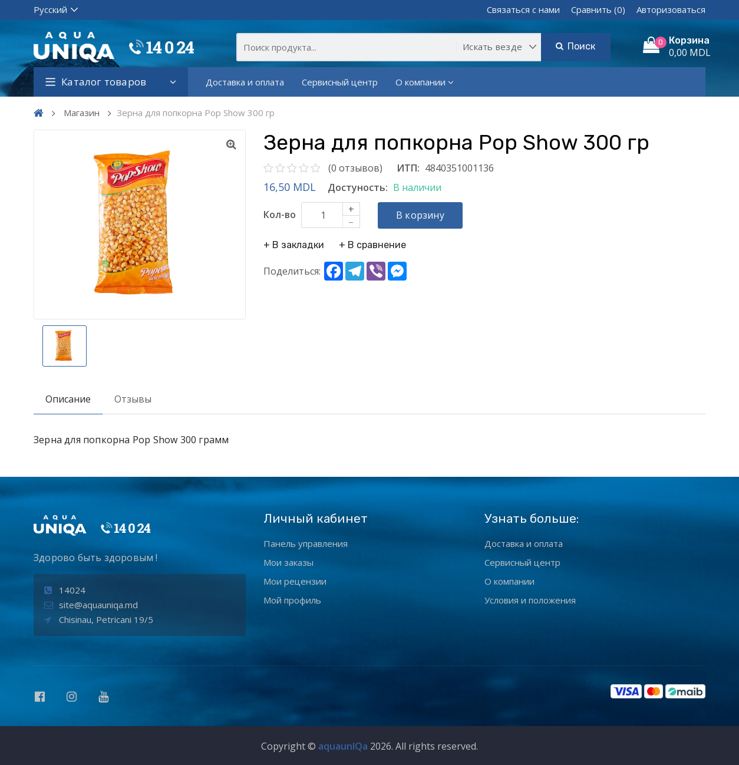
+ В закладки (293, 244)
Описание (68, 399)
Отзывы (132, 399)
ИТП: (408, 167)
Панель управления (305, 543)
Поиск (575, 46)
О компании (424, 82)
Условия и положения (530, 600)
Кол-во (279, 214)
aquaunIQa (343, 746)
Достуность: (358, 187)
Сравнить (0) (598, 9)
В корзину (420, 215)
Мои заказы (288, 562)
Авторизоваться (670, 9)
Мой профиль (292, 600)
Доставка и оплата (245, 82)
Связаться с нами (523, 9)
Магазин (82, 112)
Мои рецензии (294, 581)
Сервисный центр (340, 82)
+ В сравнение (372, 244)
